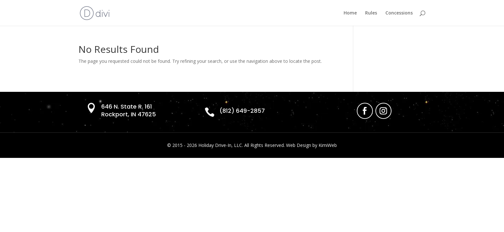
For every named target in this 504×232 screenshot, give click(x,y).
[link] (95, 12)
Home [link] (350, 13)
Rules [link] (371, 13)
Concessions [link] (399, 13)
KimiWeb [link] (328, 145)
